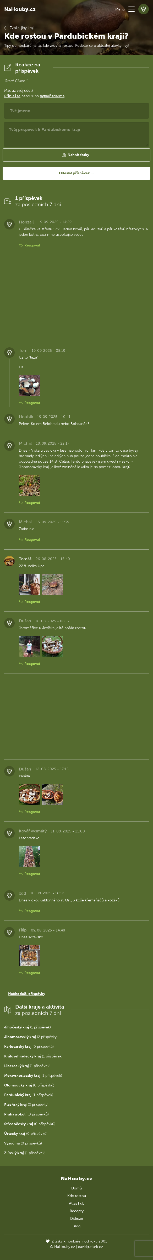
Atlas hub (76, 1203)
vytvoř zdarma (52, 96)
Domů (76, 1188)
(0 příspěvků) (29, 1046)
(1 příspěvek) (27, 1027)
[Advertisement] (76, 298)
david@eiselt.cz (90, 1247)
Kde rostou (76, 1196)
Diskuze (76, 1218)
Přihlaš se (12, 96)
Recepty (77, 1211)
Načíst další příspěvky (26, 994)
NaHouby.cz (20, 9)
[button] (131, 9)
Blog (76, 1226)
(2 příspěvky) (31, 1037)
